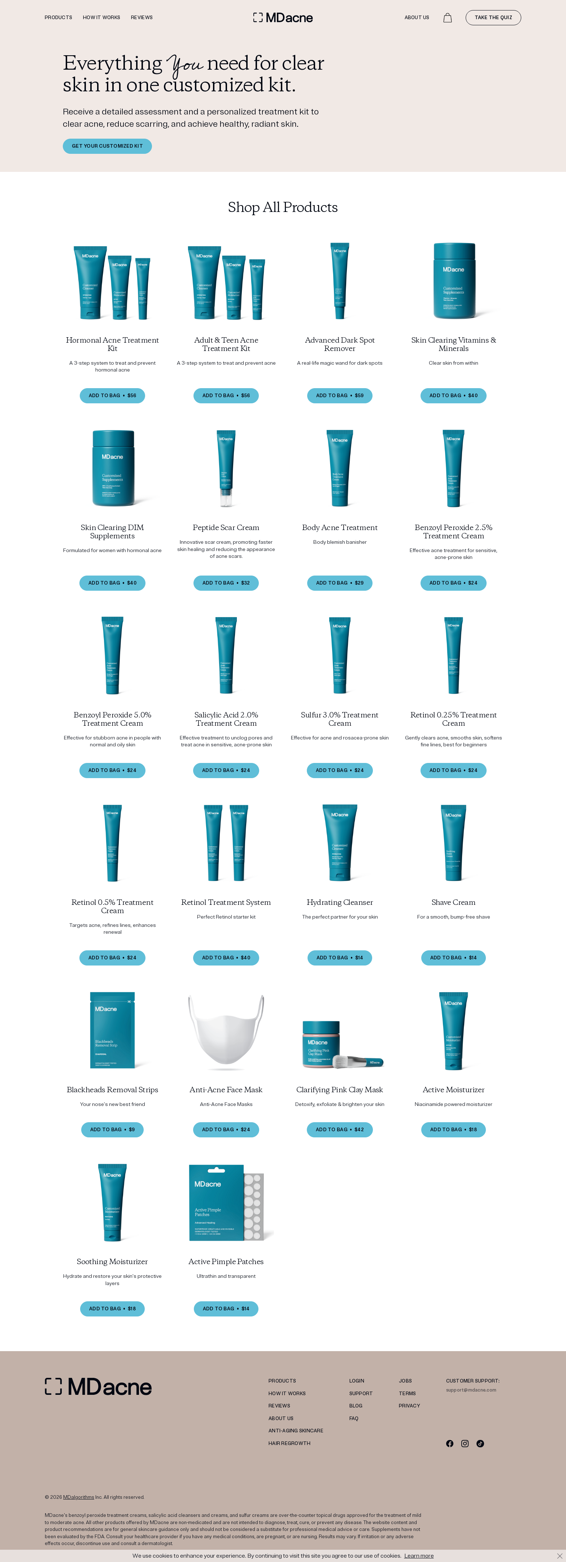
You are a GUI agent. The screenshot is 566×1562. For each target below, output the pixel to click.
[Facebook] (450, 1443)
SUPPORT (361, 1394)
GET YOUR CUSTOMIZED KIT (107, 146)
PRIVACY (409, 1406)
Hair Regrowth (289, 1443)
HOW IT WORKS (287, 1394)
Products (58, 18)
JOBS (405, 1381)
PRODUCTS (282, 1381)
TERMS (407, 1394)
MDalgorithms (78, 1497)
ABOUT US (281, 1419)
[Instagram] (465, 1443)
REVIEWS (279, 1406)
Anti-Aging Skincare (296, 1431)
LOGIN (356, 1381)
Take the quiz (493, 18)
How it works (101, 18)
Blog (356, 1406)
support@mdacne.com (471, 1390)
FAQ (354, 1419)
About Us (417, 18)
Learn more (419, 1555)
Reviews (142, 18)
